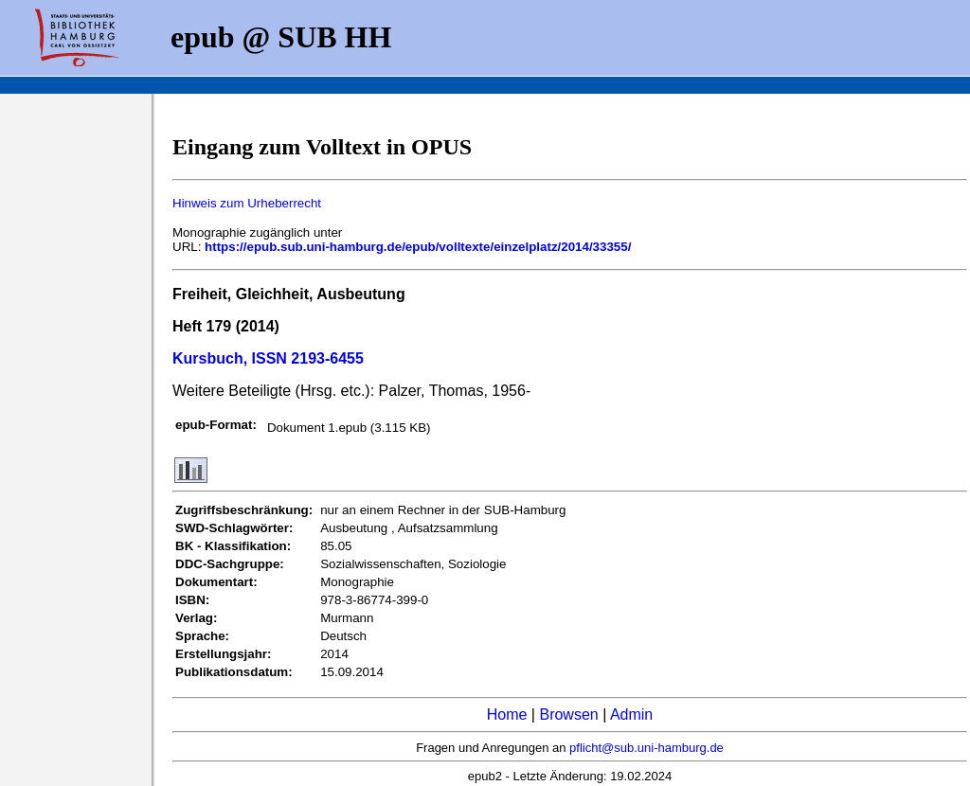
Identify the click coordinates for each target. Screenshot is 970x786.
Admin (631, 714)
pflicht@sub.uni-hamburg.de (646, 748)
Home (507, 714)
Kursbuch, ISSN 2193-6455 (268, 358)
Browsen (568, 714)
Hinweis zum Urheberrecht (246, 203)
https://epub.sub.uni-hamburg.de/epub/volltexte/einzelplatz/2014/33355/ (418, 247)
